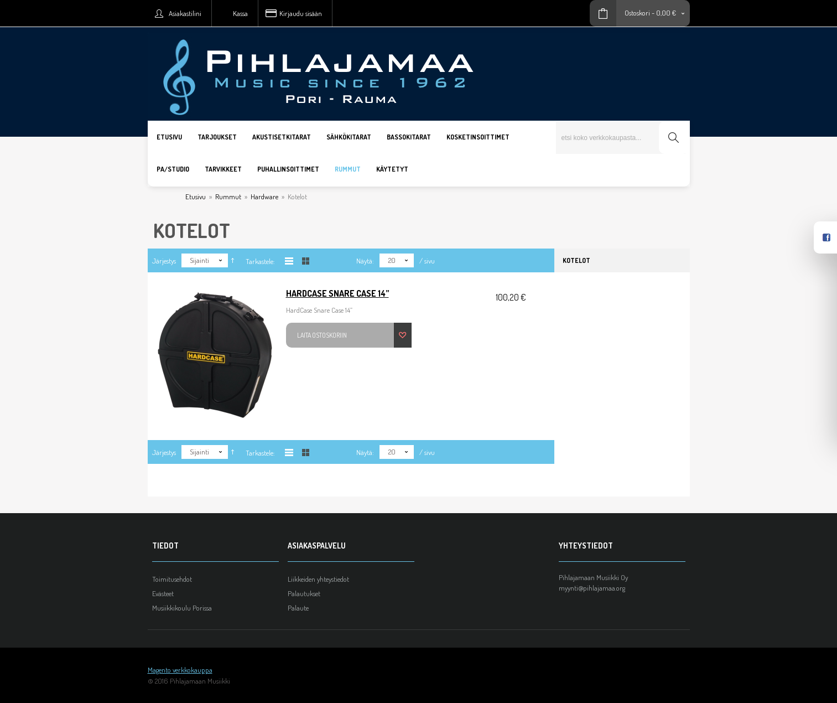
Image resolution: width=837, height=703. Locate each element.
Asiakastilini (185, 13)
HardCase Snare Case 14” (337, 293)
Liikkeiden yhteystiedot (318, 579)
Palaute (298, 607)
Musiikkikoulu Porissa (182, 607)
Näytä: (365, 260)
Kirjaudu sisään (300, 13)
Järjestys (164, 260)
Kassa (240, 13)
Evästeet (163, 593)
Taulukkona (306, 261)
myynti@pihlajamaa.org (592, 587)
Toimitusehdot (172, 579)
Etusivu (195, 196)
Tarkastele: (260, 261)
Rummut (228, 196)
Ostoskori (637, 12)
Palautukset (304, 593)
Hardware (264, 196)
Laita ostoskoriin (322, 335)
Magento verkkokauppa (180, 669)
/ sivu (427, 260)
